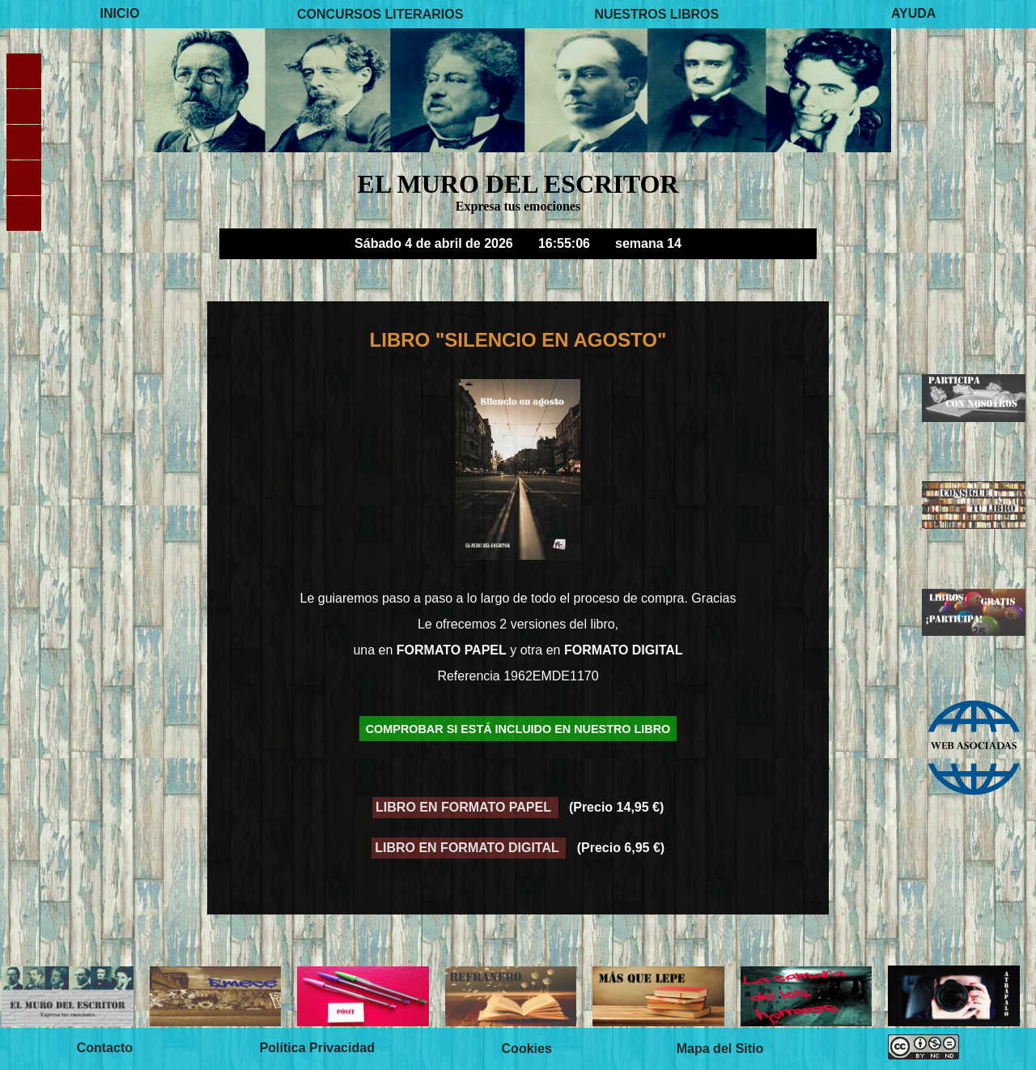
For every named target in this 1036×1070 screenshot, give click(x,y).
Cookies (527, 1048)
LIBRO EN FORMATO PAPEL (465, 807)
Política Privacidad (317, 1048)
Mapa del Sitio (720, 1048)
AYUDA (913, 13)
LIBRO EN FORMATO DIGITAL (469, 848)
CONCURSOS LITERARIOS (380, 13)
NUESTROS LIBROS (656, 13)
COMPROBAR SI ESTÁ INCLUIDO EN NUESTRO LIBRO (518, 728)
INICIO (120, 13)
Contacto (105, 1048)
